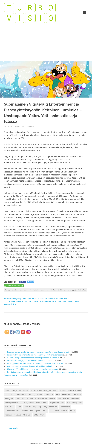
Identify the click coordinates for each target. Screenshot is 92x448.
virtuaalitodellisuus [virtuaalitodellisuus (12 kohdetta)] (13, 414)
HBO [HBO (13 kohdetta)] (58, 394)
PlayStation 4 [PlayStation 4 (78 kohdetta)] (41, 402)
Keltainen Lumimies (40, 290)
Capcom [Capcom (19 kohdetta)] (8, 394)
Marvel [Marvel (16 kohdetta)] (30, 398)
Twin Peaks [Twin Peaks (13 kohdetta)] (54, 410)
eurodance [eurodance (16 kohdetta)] (48, 394)
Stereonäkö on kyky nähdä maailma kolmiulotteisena (29, 360)
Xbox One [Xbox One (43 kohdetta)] (27, 414)
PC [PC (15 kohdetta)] (21, 402)
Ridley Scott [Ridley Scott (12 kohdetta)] (77, 402)
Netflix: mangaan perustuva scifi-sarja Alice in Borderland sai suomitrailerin (37, 298)
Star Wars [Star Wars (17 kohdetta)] (53, 406)
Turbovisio (19, 126)
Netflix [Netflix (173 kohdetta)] (66, 398)
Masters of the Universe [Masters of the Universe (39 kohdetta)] (45, 398)
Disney (7, 290)
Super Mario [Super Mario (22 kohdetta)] (65, 406)
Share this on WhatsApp (15, 286)
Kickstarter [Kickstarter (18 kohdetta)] (20, 398)
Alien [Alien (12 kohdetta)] (7, 390)
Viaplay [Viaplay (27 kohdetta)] (64, 410)
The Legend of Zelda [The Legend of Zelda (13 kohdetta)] (38, 410)
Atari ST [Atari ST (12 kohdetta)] (62, 390)
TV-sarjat (30, 126)
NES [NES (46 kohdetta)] (59, 398)
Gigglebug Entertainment (21, 290)
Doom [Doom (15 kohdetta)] (39, 394)
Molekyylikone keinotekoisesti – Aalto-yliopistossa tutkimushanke (35, 363)
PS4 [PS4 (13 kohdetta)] (68, 402)
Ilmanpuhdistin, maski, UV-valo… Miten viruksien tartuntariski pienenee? (38, 352)
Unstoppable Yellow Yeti (77, 290)
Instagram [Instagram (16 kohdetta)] (9, 398)
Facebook (13, 427)
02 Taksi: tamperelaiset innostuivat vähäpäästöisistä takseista (33, 357)
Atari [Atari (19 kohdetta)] (55, 390)
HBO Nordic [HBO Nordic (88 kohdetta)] (67, 394)
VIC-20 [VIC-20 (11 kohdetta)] (72, 410)
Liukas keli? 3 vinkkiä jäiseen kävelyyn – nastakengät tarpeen (32, 369)
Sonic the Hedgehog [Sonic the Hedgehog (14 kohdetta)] (32, 406)
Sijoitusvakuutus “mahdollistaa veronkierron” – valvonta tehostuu (35, 354)
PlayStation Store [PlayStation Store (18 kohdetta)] (57, 402)
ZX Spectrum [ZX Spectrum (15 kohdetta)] (39, 414)
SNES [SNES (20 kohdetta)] (19, 406)
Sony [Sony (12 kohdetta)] (45, 406)
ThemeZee (58, 443)
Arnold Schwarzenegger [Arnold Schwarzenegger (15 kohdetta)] (40, 390)
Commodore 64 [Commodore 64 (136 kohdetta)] (20, 394)
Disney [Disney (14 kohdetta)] (32, 394)
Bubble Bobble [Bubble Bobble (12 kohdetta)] (74, 390)
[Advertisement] (46, 43)
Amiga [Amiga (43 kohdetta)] (14, 390)
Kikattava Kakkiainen (58, 290)
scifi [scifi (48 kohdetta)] (6, 406)
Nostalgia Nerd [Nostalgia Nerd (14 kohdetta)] (11, 402)
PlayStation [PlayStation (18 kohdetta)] (29, 402)
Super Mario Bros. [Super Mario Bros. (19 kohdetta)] (12, 410)
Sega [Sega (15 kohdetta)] (12, 406)
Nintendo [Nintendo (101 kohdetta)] (75, 398)
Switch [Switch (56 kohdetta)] (25, 410)
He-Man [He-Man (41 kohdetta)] (77, 394)
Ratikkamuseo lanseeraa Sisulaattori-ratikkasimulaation (30, 366)
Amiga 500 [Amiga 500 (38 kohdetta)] (23, 390)
